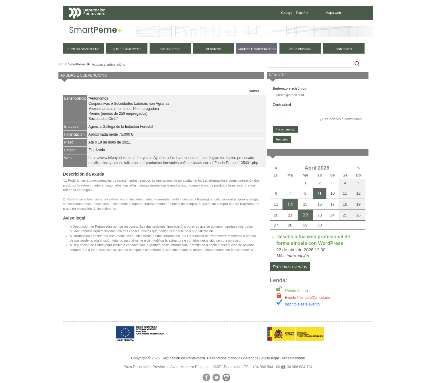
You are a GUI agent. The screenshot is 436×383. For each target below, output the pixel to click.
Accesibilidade (293, 358)
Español (302, 13)
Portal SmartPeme (72, 64)
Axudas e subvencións (108, 64)
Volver (254, 91)
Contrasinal (282, 104)
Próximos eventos (290, 266)
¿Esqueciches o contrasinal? (341, 119)
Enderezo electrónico (289, 88)
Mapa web (333, 13)
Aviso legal (270, 358)
